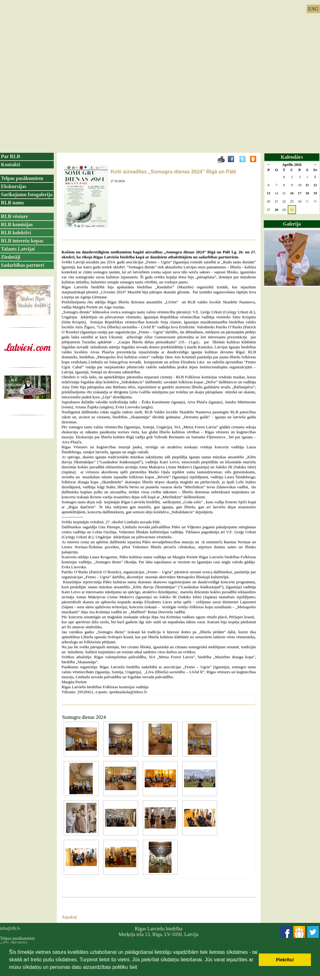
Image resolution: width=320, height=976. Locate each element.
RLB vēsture (14, 216)
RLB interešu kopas (22, 240)
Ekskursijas (13, 186)
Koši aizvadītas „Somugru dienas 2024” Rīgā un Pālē (173, 171)
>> (315, 164)
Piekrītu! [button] (285, 959)
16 (291, 193)
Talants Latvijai (18, 248)
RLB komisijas (17, 224)
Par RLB (10, 156)
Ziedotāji (10, 257)
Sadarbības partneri (22, 265)
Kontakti (10, 164)
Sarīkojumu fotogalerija (26, 194)
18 (307, 193)
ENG (313, 9)
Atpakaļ (69, 917)
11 (307, 185)
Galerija (292, 224)
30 (291, 210)
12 (315, 185)
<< (268, 164)
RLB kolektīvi (16, 232)
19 (315, 193)
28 (276, 210)
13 (268, 193)
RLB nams (12, 202)
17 (299, 193)
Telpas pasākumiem (22, 178)
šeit (133, 967)
